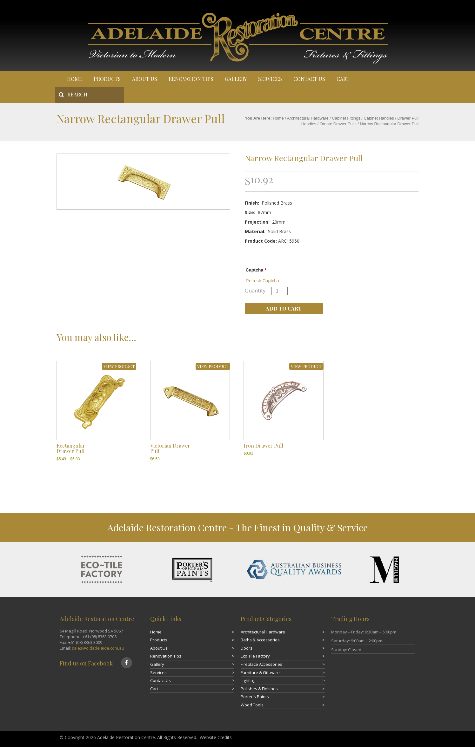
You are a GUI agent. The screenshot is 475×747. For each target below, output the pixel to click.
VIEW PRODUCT (119, 366)
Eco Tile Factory (255, 656)
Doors (246, 648)
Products (107, 78)
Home (74, 78)
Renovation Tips (191, 78)
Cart (343, 78)
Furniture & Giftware (260, 672)
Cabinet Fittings (346, 118)
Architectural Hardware (308, 118)
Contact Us (309, 78)
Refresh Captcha (262, 280)
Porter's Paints (255, 696)
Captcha (256, 269)
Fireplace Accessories (261, 664)
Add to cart (284, 308)
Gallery (236, 78)
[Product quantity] (279, 291)
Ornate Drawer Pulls (338, 123)
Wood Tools (252, 705)
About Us (144, 78)
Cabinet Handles (379, 118)
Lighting (248, 680)
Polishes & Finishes (259, 688)
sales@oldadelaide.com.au (98, 648)
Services (270, 78)
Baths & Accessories (260, 640)
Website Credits (216, 737)
